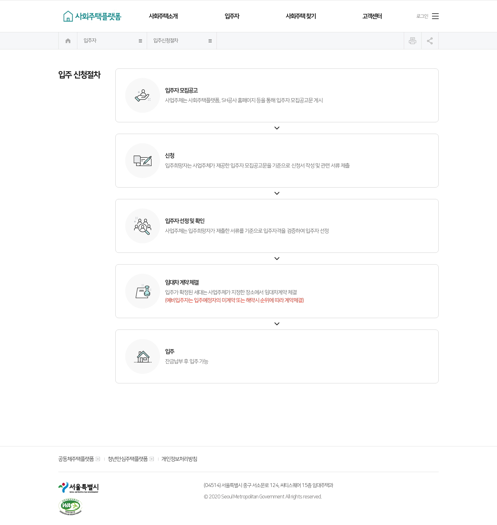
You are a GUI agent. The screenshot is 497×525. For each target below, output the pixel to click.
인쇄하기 (412, 40)
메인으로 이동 (67, 40)
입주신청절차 (165, 40)
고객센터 (372, 16)
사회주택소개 (163, 16)
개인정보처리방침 (179, 459)
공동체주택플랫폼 (76, 459)
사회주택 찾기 (301, 16)
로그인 (422, 16)
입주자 (232, 16)
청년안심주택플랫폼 (128, 459)
